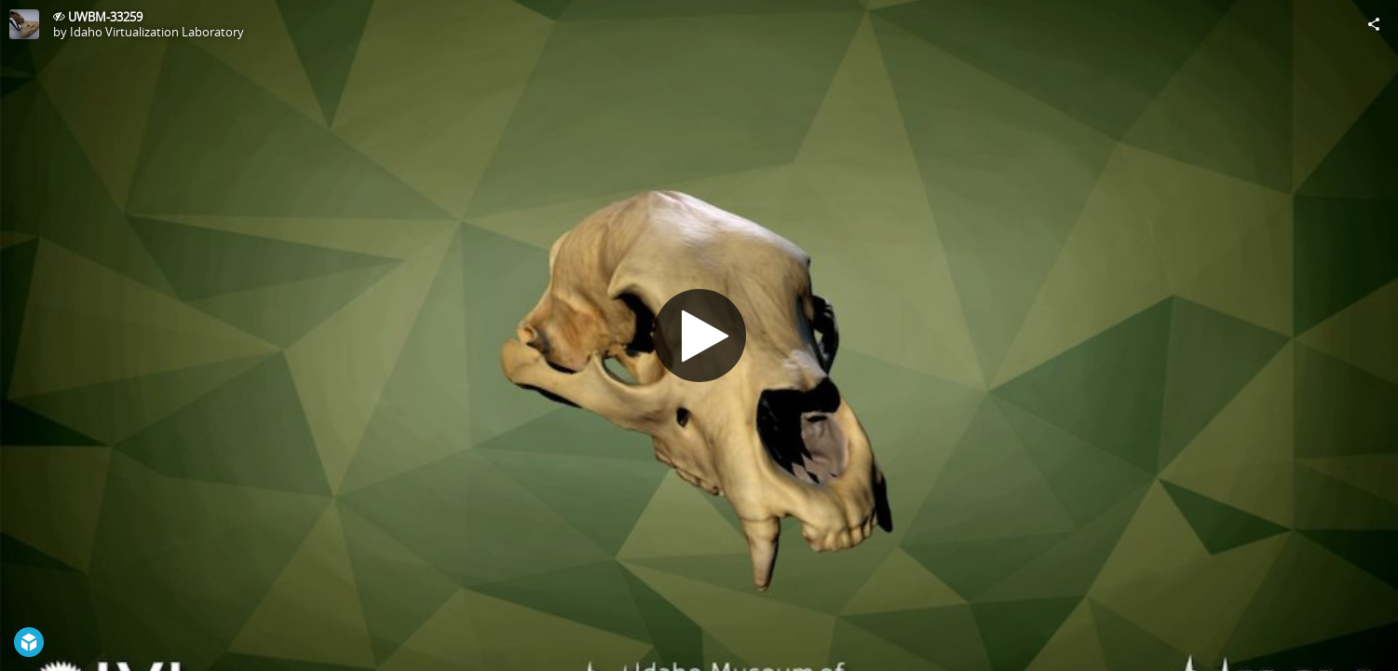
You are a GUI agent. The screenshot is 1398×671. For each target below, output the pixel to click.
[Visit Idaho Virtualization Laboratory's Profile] (24, 24)
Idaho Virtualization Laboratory (157, 31)
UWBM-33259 (105, 16)
